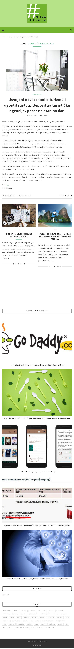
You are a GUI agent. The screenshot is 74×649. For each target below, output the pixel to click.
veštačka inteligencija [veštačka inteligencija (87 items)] (35, 628)
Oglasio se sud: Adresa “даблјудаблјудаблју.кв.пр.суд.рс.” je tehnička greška (37, 525)
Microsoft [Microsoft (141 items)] (12, 621)
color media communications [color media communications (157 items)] (10, 614)
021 (7, 185)
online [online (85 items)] (45, 621)
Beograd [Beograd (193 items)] (53, 611)
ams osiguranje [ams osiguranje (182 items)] (7, 611)
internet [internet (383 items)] (36, 618)
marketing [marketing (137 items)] (61, 618)
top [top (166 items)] (12, 628)
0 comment (25, 195)
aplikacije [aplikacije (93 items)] (33, 611)
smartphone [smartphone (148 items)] (34, 625)
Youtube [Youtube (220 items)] (53, 628)
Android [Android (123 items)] (17, 611)
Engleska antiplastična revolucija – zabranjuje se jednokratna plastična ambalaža (37, 418)
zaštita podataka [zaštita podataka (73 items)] (64, 628)
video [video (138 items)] (46, 628)
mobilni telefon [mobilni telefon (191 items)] (22, 621)
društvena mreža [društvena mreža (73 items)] (33, 614)
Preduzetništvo (37, 94)
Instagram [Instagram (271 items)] (27, 618)
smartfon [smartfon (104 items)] (24, 625)
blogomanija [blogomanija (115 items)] (62, 611)
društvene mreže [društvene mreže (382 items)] (46, 614)
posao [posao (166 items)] (17, 625)
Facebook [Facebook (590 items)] (65, 614)
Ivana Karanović (41, 115)
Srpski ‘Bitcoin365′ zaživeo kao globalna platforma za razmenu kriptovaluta (37, 579)
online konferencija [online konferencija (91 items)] (55, 621)
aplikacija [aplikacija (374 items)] (25, 611)
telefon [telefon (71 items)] (5, 628)
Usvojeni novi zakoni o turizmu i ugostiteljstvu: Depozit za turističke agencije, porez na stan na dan (37, 105)
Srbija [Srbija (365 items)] (50, 625)
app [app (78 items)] (40, 611)
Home (3, 37)
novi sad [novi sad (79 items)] (32, 621)
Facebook (5, 595)
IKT (19, 230)
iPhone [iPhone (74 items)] (43, 618)
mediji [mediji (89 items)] (4, 621)
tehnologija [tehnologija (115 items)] (67, 625)
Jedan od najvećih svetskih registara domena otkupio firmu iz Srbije (37, 365)
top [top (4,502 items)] (17, 628)
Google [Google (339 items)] (12, 618)
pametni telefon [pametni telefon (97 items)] (7, 625)
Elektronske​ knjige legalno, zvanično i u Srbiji (37, 472)
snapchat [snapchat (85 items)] (43, 625)
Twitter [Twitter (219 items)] (24, 628)
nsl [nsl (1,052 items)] (39, 621)
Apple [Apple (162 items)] (46, 611)
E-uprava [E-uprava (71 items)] (56, 614)
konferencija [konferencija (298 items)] (52, 618)
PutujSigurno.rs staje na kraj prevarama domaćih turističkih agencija (55, 236)
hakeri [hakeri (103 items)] (19, 618)
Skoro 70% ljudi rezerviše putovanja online (18, 235)
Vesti (55, 230)
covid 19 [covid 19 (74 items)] (24, 614)
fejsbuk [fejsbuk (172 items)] (5, 618)
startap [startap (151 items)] (58, 625)
